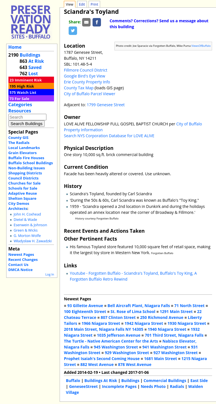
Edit (82, 4)
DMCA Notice (20, 269)
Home (15, 47)
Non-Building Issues (26, 167)
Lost (33, 73)
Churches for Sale (24, 183)
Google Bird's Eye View (84, 76)
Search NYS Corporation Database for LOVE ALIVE (109, 135)
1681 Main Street (160, 358)
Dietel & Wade (25, 219)
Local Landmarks (24, 147)
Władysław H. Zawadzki (32, 241)
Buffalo (73, 380)
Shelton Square (22, 198)
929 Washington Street (127, 352)
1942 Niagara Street (144, 323)
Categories (20, 104)
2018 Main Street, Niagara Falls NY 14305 (103, 329)
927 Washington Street (176, 352)
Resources (19, 111)
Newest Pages (21, 254)
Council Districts (23, 178)
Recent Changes (23, 259)
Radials (177, 386)
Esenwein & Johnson (30, 225)
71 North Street (189, 305)
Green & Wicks (25, 230)
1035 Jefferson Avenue (119, 335)
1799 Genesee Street (106, 104)
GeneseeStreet (83, 386)
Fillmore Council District (85, 70)
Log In (49, 274)
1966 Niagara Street (101, 323)
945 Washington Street (116, 347)
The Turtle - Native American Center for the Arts (111, 341)
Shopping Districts (25, 173)
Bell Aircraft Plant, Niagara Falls (138, 305)
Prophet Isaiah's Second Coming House (102, 358)
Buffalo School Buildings (30, 162)
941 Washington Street (164, 347)
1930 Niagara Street (187, 323)
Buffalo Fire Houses (26, 157)
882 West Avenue (97, 364)
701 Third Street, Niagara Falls (174, 335)
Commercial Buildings (164, 380)
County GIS (18, 137)
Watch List (26, 92)
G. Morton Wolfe (27, 235)
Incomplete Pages (119, 386)
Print (94, 4)
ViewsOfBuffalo (201, 46)
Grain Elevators (22, 152)
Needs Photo (153, 386)
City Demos (18, 203)
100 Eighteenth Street (85, 311)
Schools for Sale (22, 188)
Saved (35, 67)
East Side (199, 380)
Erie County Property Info (87, 82)
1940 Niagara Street (167, 329)
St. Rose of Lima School (133, 311)
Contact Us (18, 264)
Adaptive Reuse (22, 193)
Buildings (30, 55)
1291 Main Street (176, 311)
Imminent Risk (28, 80)
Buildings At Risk (100, 380)
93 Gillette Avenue (85, 305)
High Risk (25, 86)
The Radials (19, 142)
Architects (17, 208)
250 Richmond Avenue (161, 317)
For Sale (22, 98)
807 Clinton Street (118, 317)
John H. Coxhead (27, 214)
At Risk (36, 61)
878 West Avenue (134, 364)
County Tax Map (78, 87)
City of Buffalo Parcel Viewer (89, 93)
